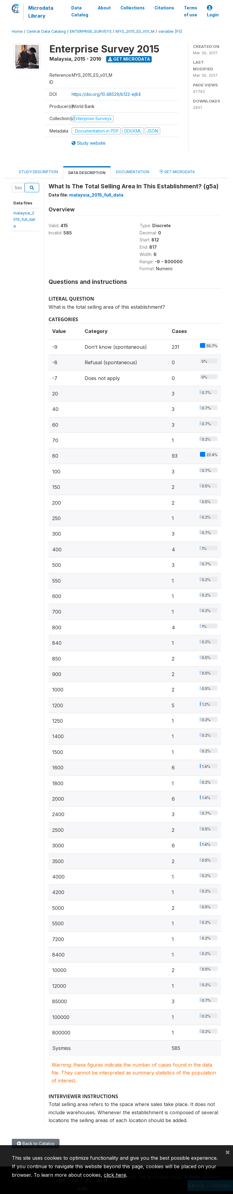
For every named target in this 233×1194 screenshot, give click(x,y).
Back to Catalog (35, 1143)
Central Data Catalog (46, 31)
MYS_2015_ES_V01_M (135, 31)
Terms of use (190, 11)
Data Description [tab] (87, 172)
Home (17, 31)
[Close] (227, 1151)
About (104, 7)
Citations (164, 7)
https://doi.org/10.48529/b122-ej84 (106, 94)
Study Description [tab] (38, 172)
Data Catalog (79, 11)
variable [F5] (170, 31)
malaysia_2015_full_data (24, 219)
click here (115, 1175)
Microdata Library (40, 12)
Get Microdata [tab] (177, 171)
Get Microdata (129, 59)
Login (213, 11)
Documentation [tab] (132, 172)
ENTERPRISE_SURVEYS (91, 31)
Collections (132, 7)
